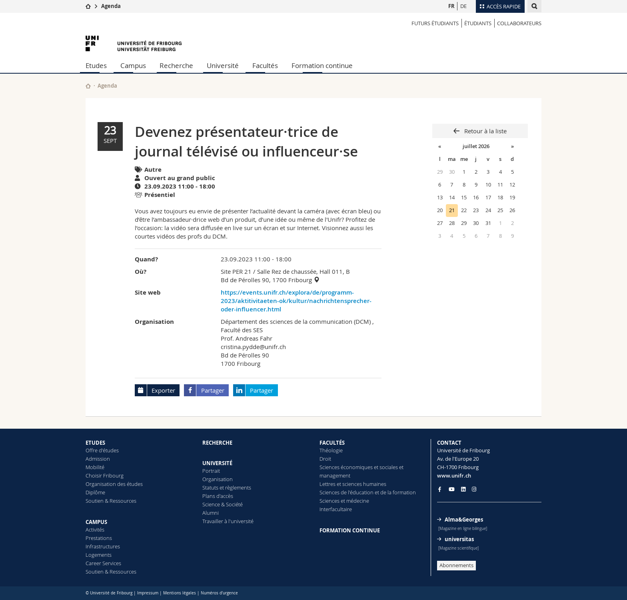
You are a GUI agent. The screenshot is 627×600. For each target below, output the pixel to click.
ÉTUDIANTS (477, 23)
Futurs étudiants (435, 23)
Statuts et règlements (226, 487)
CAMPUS (96, 522)
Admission (98, 458)
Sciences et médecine (344, 500)
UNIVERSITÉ (217, 463)
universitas (459, 539)
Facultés (265, 65)
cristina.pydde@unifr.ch (253, 347)
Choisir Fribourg (105, 475)
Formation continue (322, 65)
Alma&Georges (464, 519)
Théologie (331, 450)
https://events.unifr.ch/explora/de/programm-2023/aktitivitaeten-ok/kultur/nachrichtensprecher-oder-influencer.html (296, 300)
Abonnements (456, 565)
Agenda (111, 6)
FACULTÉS (332, 442)
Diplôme (95, 492)
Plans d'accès (217, 496)
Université (223, 65)
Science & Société (222, 504)
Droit (325, 458)
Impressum (147, 593)
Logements (99, 554)
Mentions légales (179, 593)
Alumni (210, 512)
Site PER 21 (236, 271)
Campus (133, 65)
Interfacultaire (335, 509)
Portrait (211, 470)
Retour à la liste (485, 131)
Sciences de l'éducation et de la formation (367, 492)
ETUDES (95, 442)
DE (463, 6)
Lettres (327, 484)
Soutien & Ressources (111, 500)
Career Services (103, 563)
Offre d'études (102, 450)
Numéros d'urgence (219, 593)
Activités (95, 529)
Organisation (217, 479)
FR (451, 6)
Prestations (99, 538)
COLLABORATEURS (519, 23)
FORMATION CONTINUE (349, 530)
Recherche (176, 65)
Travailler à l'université (228, 521)
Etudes (96, 65)
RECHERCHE (217, 442)
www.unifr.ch (454, 475)
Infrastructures (103, 546)
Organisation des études (114, 484)
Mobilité (95, 467)
